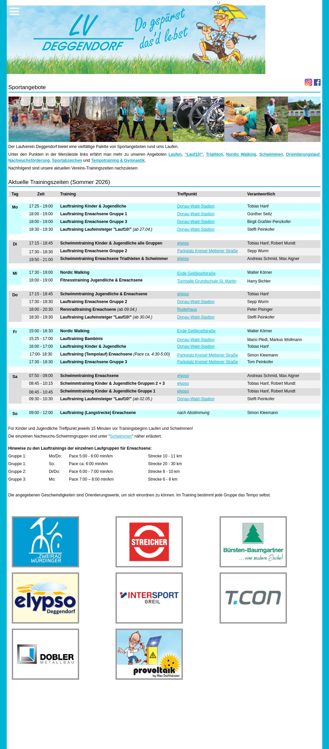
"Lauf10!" (194, 154)
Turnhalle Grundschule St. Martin (206, 281)
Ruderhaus (187, 309)
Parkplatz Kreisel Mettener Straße (207, 251)
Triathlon (214, 154)
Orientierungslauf (303, 154)
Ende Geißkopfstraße (196, 273)
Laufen (175, 154)
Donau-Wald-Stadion (196, 206)
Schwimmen (271, 154)
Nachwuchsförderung (29, 160)
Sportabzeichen (67, 160)
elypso (183, 243)
